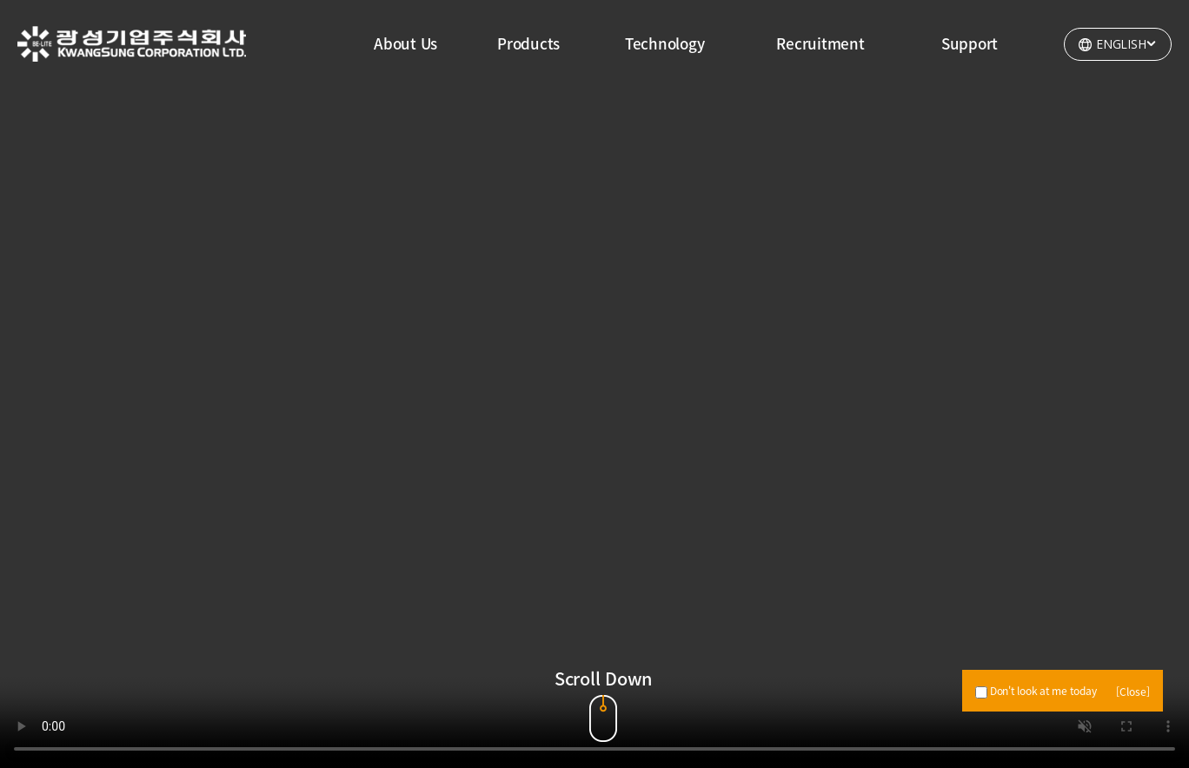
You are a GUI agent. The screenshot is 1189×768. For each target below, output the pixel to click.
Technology (665, 43)
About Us (405, 43)
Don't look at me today (1035, 690)
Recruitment (820, 43)
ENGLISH (1127, 43)
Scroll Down (603, 671)
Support (969, 43)
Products (528, 43)
